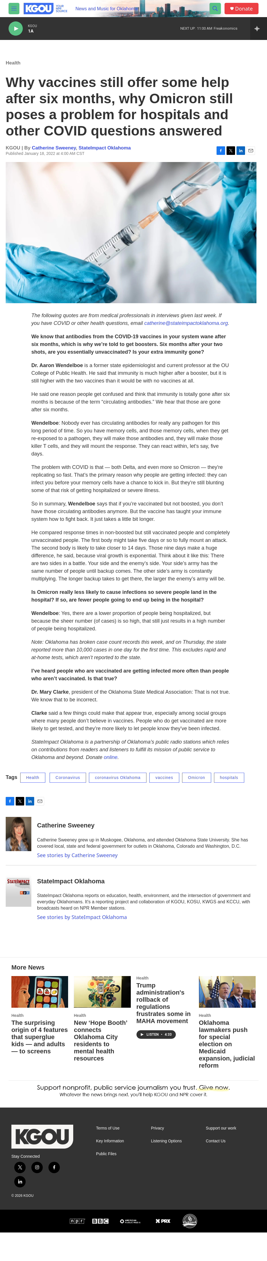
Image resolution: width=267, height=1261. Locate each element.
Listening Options (166, 1169)
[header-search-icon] (215, 8)
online (110, 763)
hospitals (229, 783)
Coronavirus (68, 783)
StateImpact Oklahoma (105, 153)
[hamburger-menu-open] (14, 8)
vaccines (164, 783)
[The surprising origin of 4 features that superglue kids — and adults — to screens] (39, 1020)
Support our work (221, 1157)
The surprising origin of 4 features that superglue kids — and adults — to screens (39, 1065)
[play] (15, 28)
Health (13, 68)
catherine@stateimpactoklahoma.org (186, 329)
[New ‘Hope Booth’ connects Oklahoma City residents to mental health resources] (102, 1020)
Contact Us (215, 1169)
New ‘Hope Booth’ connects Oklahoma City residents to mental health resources (100, 1069)
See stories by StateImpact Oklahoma (82, 922)
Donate (244, 9)
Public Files (106, 1182)
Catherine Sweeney (54, 153)
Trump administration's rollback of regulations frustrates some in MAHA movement (163, 1031)
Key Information (110, 1169)
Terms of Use (107, 1157)
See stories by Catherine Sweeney (77, 860)
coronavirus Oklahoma (117, 783)
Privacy (157, 1157)
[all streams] (258, 28)
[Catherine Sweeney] (18, 840)
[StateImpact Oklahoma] (18, 895)
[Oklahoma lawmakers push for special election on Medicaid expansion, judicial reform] (227, 1020)
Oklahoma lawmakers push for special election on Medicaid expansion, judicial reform (227, 1073)
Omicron (196, 783)
